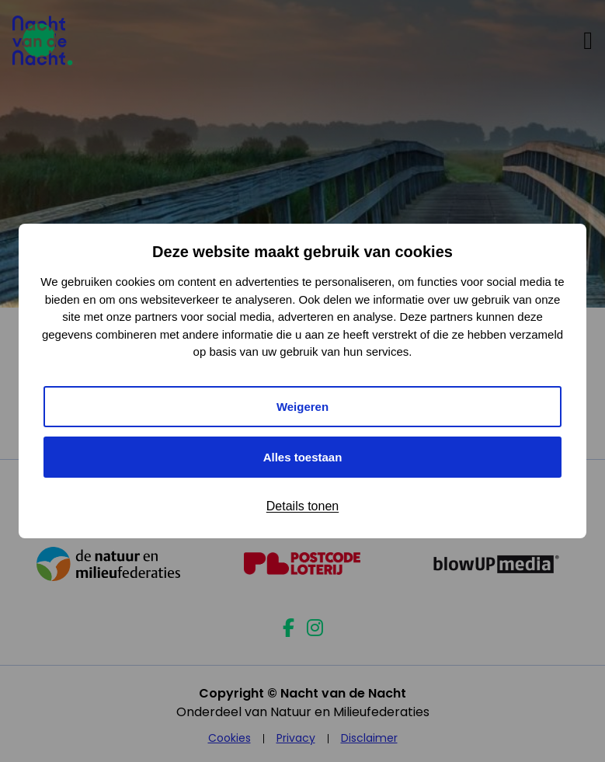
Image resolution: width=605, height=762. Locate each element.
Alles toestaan (302, 457)
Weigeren (302, 406)
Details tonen (302, 506)
